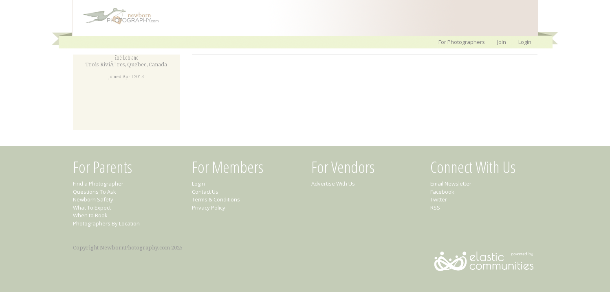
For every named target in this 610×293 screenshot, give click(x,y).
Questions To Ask (94, 191)
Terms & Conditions (216, 199)
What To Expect (92, 207)
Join (501, 42)
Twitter (438, 199)
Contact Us (205, 191)
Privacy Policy (208, 207)
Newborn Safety (93, 199)
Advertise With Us (333, 183)
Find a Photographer (98, 183)
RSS (435, 207)
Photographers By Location (106, 223)
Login (524, 42)
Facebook (442, 191)
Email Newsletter (450, 183)
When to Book (90, 215)
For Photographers (461, 42)
